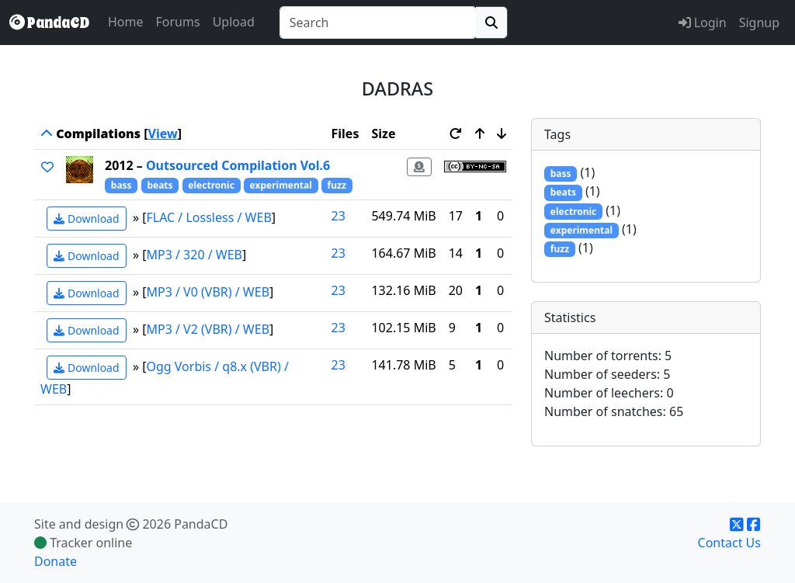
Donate (55, 561)
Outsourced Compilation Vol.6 (238, 165)
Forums (178, 21)
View (163, 133)
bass (121, 185)
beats (159, 185)
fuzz (337, 185)
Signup (759, 22)
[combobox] (378, 22)
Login (703, 22)
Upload (234, 21)
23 (338, 215)
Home (126, 21)
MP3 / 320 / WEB (195, 254)
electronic (211, 185)
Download (86, 218)
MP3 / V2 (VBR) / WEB (208, 329)
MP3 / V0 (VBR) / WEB (208, 291)
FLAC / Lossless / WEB (209, 217)
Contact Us (729, 542)
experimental (281, 185)
